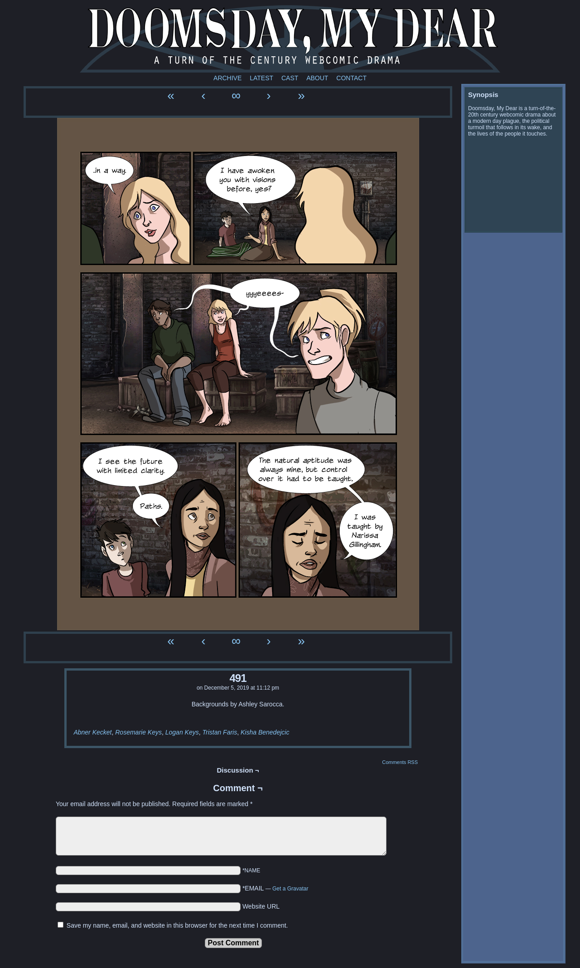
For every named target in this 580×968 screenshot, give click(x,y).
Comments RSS (400, 762)
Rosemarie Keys (138, 732)
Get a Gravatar (290, 888)
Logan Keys (182, 732)
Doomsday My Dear (290, 39)
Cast (289, 78)
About (317, 78)
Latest (261, 78)
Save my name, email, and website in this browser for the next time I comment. (177, 925)
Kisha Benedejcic (265, 732)
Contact (351, 78)
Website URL (261, 906)
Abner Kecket (92, 732)
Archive (227, 78)
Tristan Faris (219, 732)
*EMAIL (275, 888)
